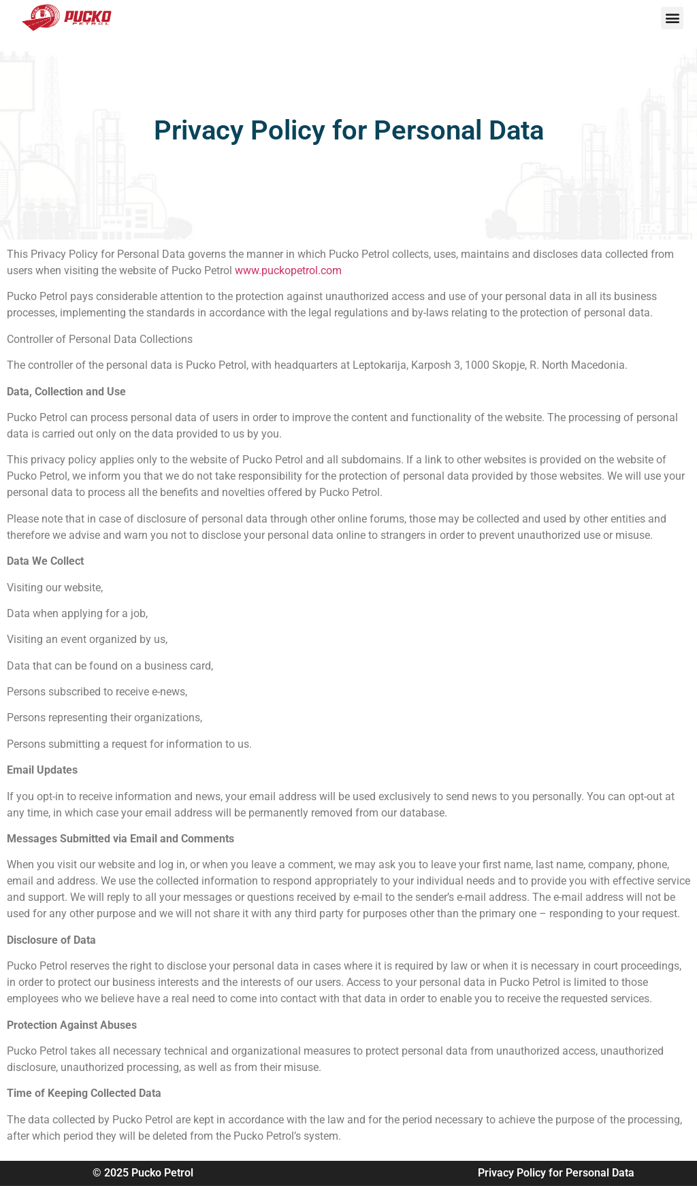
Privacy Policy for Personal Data (556, 1172)
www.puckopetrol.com (288, 270)
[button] (672, 18)
